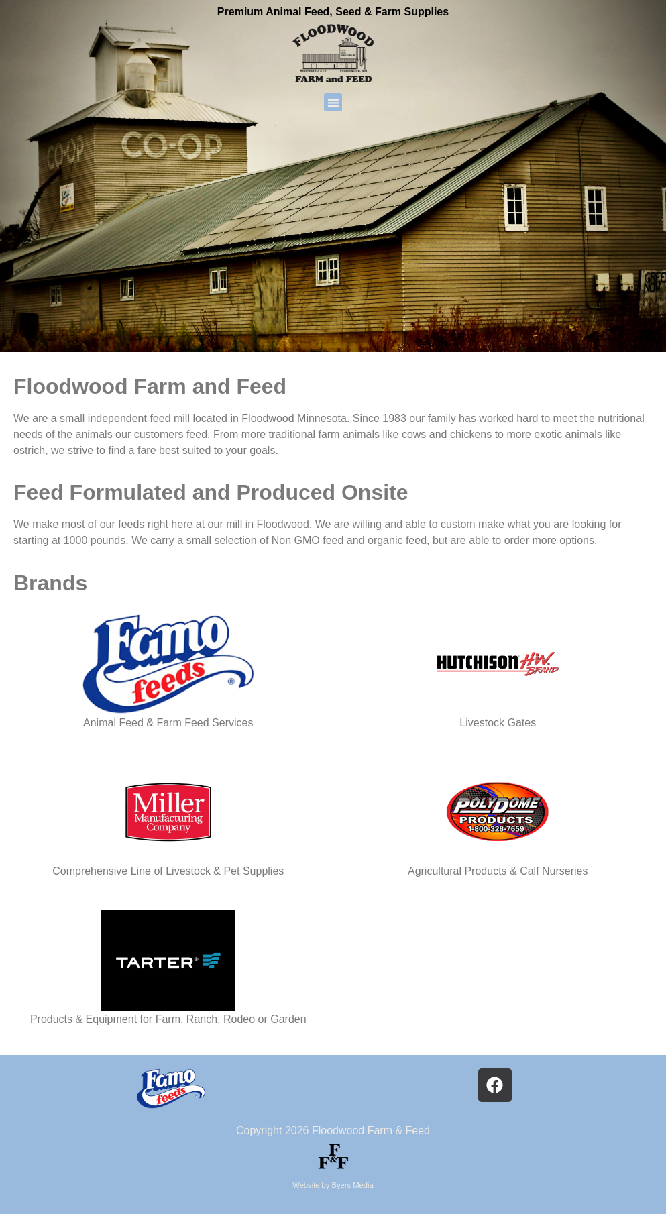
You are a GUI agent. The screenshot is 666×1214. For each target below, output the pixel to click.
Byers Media (353, 1185)
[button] (333, 102)
